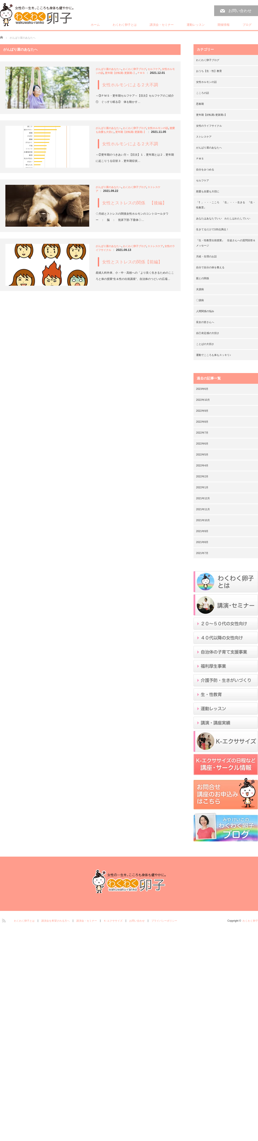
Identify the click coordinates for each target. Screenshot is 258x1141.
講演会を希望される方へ (55, 920)
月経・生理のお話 (206, 256)
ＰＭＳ (141, 72)
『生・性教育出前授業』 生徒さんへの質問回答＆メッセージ (225, 243)
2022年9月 (202, 410)
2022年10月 (203, 399)
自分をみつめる (205, 169)
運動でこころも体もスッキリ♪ (213, 355)
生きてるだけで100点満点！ (212, 229)
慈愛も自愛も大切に (207, 191)
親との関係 (202, 278)
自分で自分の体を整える (210, 267)
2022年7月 (202, 432)
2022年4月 (202, 465)
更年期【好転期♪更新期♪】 (120, 72)
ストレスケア (155, 246)
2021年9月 (202, 531)
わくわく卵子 (250, 920)
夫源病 (200, 289)
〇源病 (200, 300)
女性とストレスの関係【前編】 (132, 261)
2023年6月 (202, 388)
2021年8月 (202, 542)
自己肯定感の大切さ (207, 333)
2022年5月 (202, 454)
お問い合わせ (240, 11)
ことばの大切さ (205, 344)
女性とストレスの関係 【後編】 (134, 202)
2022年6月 (202, 443)
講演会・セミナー (162, 24)
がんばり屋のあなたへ (108, 69)
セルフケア (153, 69)
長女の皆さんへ (205, 322)
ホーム (95, 24)
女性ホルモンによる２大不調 (130, 84)
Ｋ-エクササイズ (113, 920)
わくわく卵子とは (125, 24)
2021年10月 (203, 520)
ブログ (247, 24)
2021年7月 (202, 553)
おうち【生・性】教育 (209, 71)
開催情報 (224, 24)
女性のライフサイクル (209, 125)
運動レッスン (196, 24)
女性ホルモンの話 (157, 128)
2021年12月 (203, 498)
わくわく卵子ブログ (134, 69)
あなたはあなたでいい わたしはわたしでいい (223, 218)
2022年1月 (202, 487)
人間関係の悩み (205, 311)
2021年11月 (203, 509)
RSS (3, 920)
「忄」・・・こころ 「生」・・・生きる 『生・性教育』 (225, 205)
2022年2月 (202, 476)
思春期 (200, 103)
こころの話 (202, 92)
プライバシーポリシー (164, 920)
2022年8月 (202, 421)
